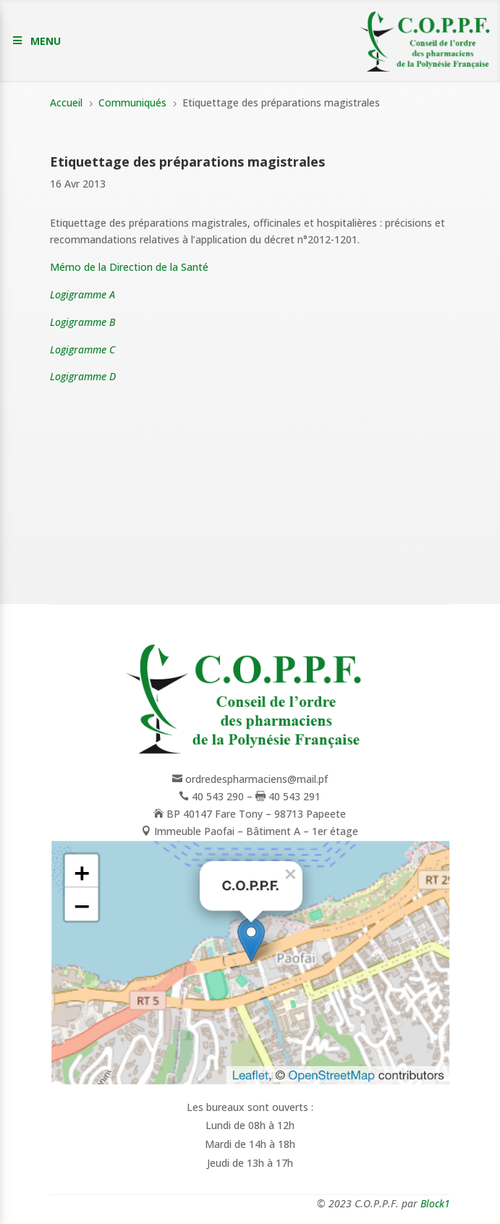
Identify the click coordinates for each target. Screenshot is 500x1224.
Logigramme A (82, 294)
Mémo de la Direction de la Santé (129, 267)
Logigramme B (82, 322)
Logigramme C (82, 349)
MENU (45, 41)
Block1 (435, 1203)
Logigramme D (83, 376)
